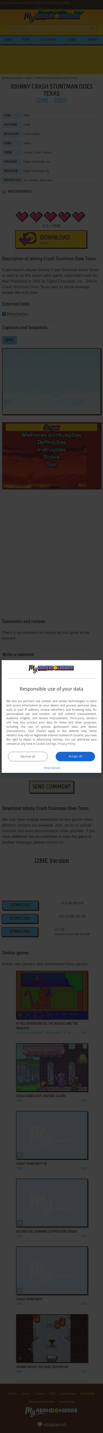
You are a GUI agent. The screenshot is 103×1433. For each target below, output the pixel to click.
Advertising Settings (49, 739)
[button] (51, 768)
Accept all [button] (75, 756)
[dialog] (52, 716)
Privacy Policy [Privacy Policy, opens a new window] (66, 744)
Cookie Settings (46, 744)
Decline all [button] (28, 757)
